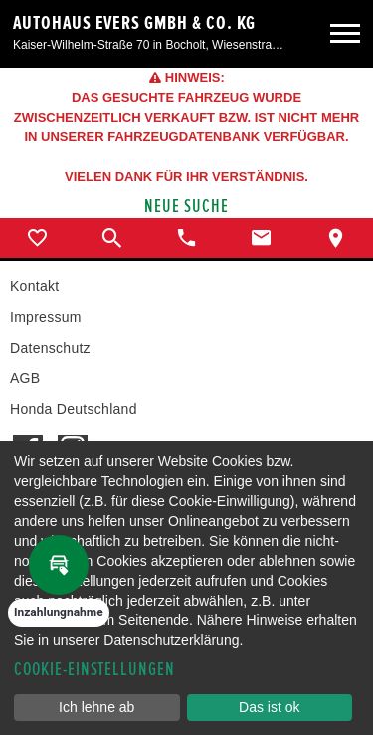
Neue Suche (186, 206)
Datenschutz (50, 348)
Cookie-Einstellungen (94, 669)
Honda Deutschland (73, 409)
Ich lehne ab (96, 707)
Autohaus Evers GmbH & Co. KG (134, 23)
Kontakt (34, 286)
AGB (25, 378)
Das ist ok (269, 707)
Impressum (46, 317)
